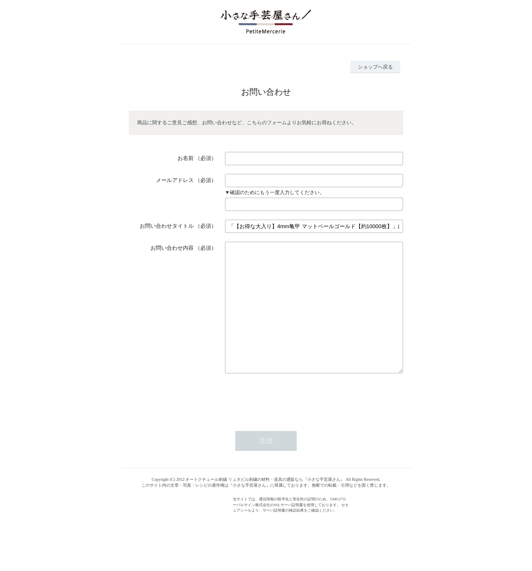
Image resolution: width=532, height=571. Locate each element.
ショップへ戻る (375, 67)
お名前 (185, 158)
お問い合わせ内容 (172, 248)
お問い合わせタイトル (167, 226)
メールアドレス (175, 180)
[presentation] (288, 423)
